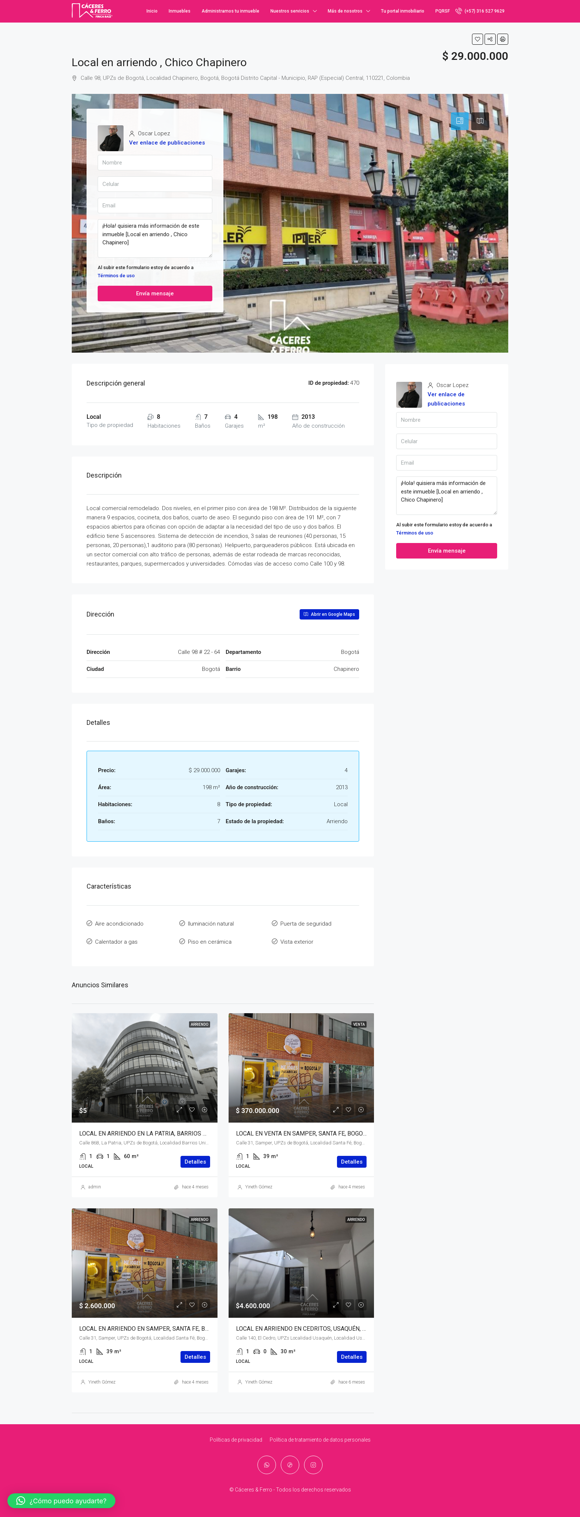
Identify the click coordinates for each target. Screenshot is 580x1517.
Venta (359, 1021)
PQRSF (442, 11)
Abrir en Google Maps (329, 614)
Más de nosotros (345, 11)
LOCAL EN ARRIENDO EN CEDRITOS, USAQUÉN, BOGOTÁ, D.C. (316, 1325)
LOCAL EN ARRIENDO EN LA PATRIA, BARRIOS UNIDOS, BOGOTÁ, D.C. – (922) (180, 1130)
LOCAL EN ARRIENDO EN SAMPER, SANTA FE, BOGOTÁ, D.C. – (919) (167, 1325)
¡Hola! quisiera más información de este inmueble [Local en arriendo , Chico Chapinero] (155, 238)
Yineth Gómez (258, 1183)
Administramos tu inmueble (230, 11)
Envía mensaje (155, 293)
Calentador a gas (116, 939)
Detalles (195, 1158)
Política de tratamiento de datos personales (320, 1436)
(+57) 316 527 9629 (480, 10)
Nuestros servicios (289, 11)
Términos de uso (116, 275)
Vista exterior (296, 939)
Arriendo (199, 1021)
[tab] (460, 121)
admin (94, 1183)
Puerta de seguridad (305, 923)
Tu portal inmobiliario (402, 11)
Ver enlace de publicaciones (167, 142)
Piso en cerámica (210, 939)
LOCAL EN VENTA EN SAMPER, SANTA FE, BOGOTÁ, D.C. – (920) (319, 1130)
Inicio (152, 11)
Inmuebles (179, 11)
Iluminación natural (211, 923)
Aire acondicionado (119, 923)
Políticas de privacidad (236, 1436)
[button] (61, 1500)
